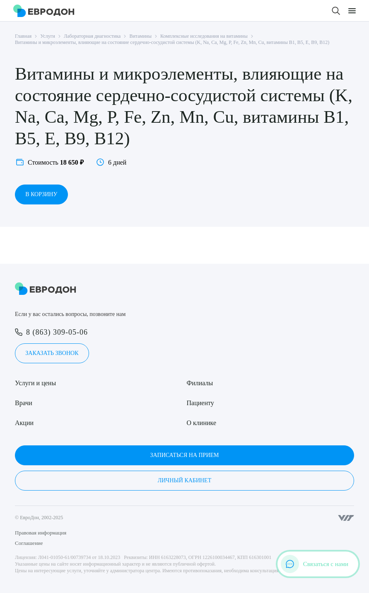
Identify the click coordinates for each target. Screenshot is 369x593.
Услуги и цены (35, 382)
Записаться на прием (184, 455)
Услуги (47, 36)
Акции (24, 422)
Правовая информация (40, 532)
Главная (23, 36)
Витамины (140, 36)
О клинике (201, 422)
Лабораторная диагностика (92, 36)
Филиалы (200, 382)
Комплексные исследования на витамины (204, 36)
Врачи (23, 402)
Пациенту (200, 402)
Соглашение (29, 543)
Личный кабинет (184, 480)
